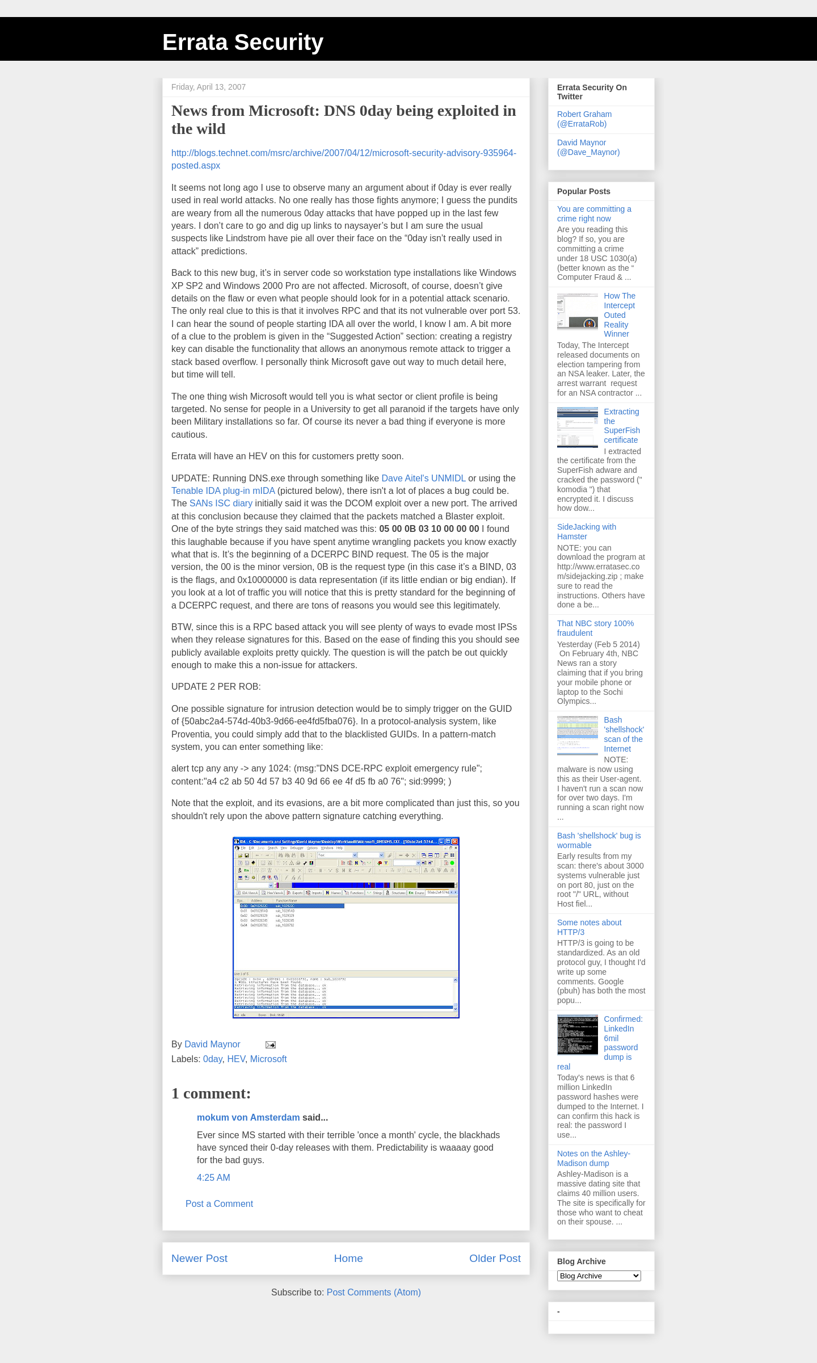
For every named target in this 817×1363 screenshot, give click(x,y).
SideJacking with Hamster (586, 531)
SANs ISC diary (222, 503)
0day (212, 1059)
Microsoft (268, 1059)
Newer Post (199, 1258)
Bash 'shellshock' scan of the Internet (624, 734)
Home (348, 1258)
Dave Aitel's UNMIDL (425, 478)
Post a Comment (219, 1204)
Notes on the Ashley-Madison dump (593, 1158)
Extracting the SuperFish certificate (622, 425)
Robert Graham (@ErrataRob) (584, 119)
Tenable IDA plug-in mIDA (224, 491)
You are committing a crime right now (594, 213)
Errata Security (243, 42)
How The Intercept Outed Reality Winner (620, 314)
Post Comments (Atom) (374, 1292)
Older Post (495, 1258)
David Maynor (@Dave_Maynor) (588, 147)
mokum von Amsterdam (248, 1117)
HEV (236, 1059)
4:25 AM (213, 1177)
